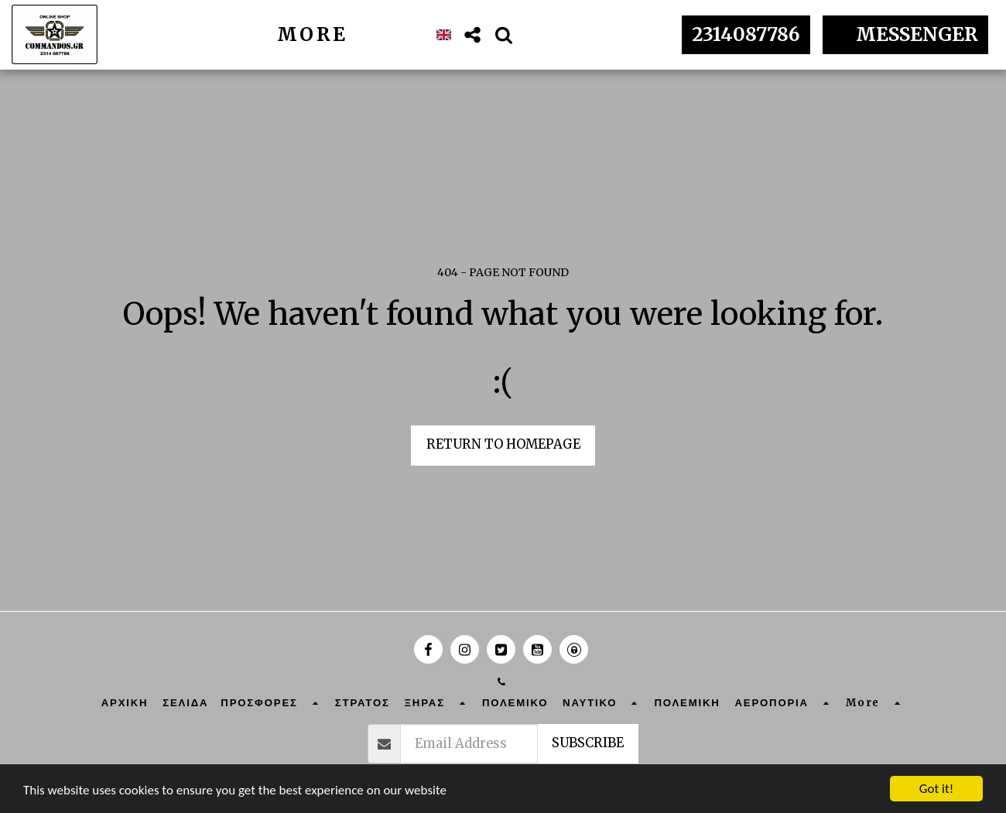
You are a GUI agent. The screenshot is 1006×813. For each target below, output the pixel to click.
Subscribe (588, 743)
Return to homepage (503, 444)
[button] (473, 35)
